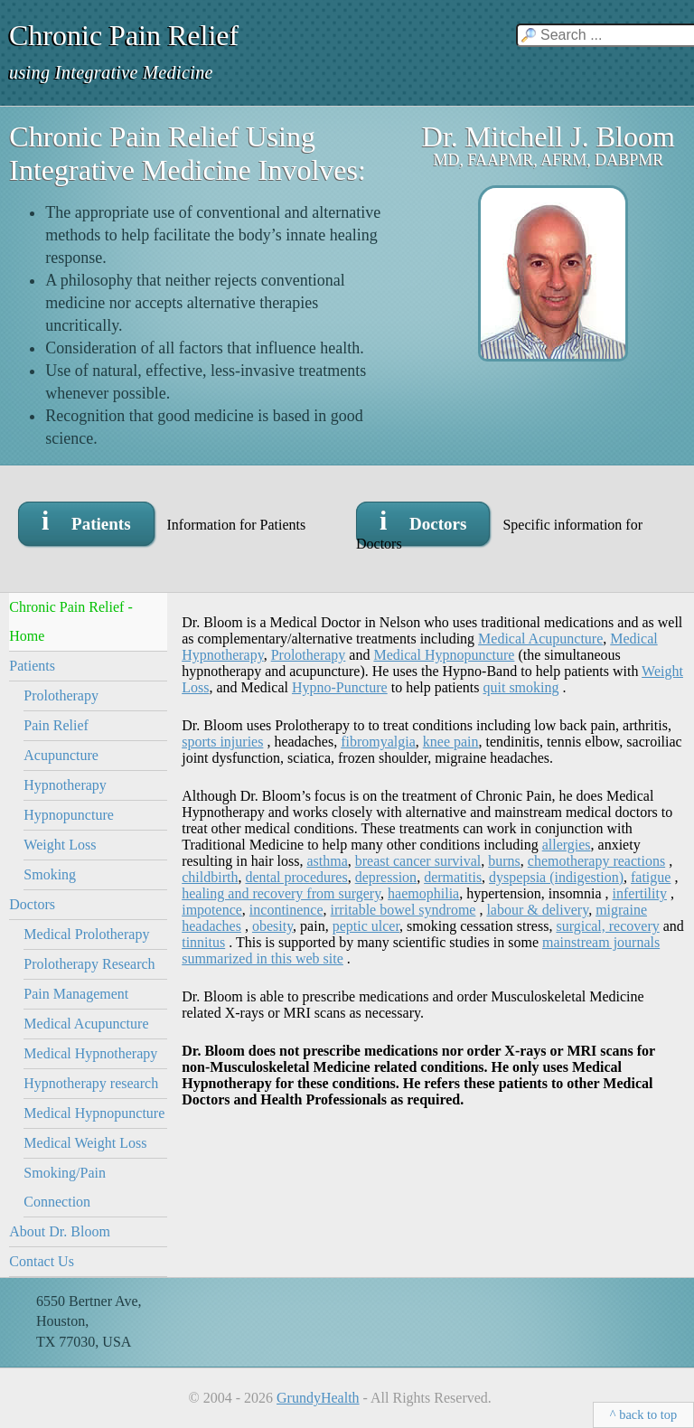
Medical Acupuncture (85, 1023)
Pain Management (75, 993)
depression (386, 877)
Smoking (49, 874)
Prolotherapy (60, 695)
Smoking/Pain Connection (64, 1187)
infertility (640, 893)
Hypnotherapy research (90, 1083)
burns (504, 861)
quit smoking (520, 687)
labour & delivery (537, 909)
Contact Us (41, 1261)
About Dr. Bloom (59, 1231)
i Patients (86, 520)
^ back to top (643, 1414)
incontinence (286, 909)
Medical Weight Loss (84, 1143)
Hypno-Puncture (340, 687)
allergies (566, 844)
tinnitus (203, 942)
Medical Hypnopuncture (93, 1113)
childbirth (210, 877)
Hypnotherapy (65, 785)
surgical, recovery (607, 926)
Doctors (32, 904)
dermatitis (453, 877)
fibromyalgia (378, 741)
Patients (32, 665)
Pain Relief (56, 725)
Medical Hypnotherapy (90, 1053)
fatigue (651, 877)
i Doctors (423, 520)
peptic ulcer (366, 926)
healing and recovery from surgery (281, 893)
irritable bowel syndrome (403, 909)
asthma (326, 861)
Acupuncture (60, 755)
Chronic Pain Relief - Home (70, 621)
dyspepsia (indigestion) (556, 877)
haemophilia (423, 893)
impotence (212, 909)
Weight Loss (59, 844)
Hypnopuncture (68, 814)
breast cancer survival (418, 861)
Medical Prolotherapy (86, 934)
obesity (272, 926)
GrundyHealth (318, 1397)
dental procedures (296, 877)
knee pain (451, 741)
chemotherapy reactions (596, 861)
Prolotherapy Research (89, 964)
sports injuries (222, 741)
